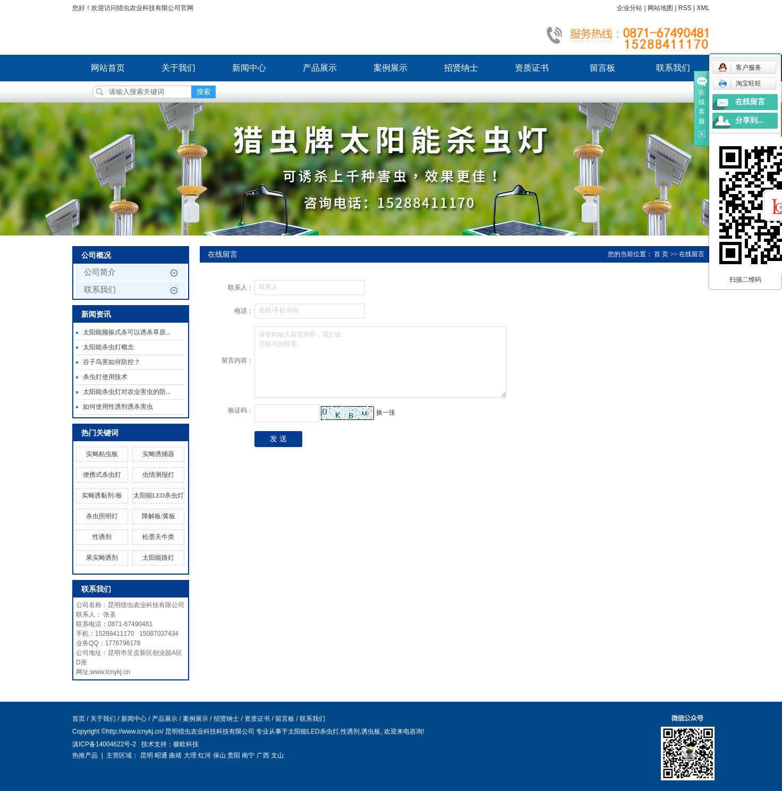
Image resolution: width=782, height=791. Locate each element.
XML (703, 8)
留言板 (602, 67)
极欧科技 (186, 744)
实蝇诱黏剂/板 (102, 495)
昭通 (161, 755)
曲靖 (175, 755)
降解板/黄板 (158, 516)
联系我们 (673, 67)
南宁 (248, 755)
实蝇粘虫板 (102, 454)
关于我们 (179, 67)
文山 (277, 755)
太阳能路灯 (158, 557)
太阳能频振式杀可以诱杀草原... (127, 332)
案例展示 (390, 67)
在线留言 (750, 102)
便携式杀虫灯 (102, 474)
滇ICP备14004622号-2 (104, 744)
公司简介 (100, 272)
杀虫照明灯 (102, 516)
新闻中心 (249, 67)
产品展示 (320, 67)
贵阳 (233, 755)
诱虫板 (370, 731)
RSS (685, 8)
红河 (204, 755)
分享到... (749, 120)
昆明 (146, 755)
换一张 (385, 412)
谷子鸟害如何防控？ (111, 362)
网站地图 (660, 8)
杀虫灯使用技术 (105, 377)
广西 (263, 755)
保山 (219, 755)
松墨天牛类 (158, 537)
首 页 (661, 254)
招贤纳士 (461, 67)
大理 (190, 755)
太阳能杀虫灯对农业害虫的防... (127, 392)
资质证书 (532, 67)
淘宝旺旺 (739, 83)
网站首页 (108, 67)
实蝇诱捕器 (158, 454)
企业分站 (629, 8)
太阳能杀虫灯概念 (108, 347)
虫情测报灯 (158, 474)
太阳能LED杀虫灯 (158, 495)
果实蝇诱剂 (102, 557)
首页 (78, 718)
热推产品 (85, 755)
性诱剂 (102, 537)
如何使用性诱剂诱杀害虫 (118, 406)
